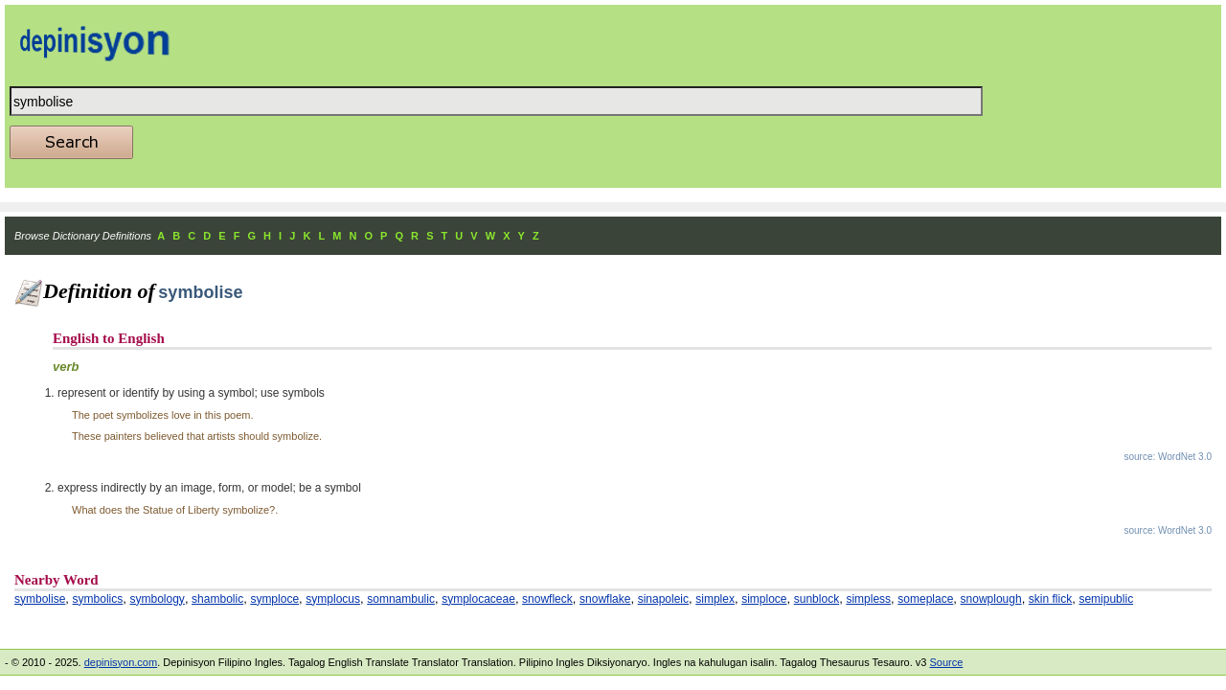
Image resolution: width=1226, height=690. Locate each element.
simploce (763, 599)
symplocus (333, 599)
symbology (157, 599)
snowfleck (547, 599)
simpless (868, 599)
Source (946, 662)
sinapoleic (663, 599)
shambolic (217, 599)
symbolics (98, 599)
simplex (715, 599)
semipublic (1105, 599)
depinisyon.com (120, 662)
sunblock (816, 599)
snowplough (991, 599)
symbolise (39, 599)
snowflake (604, 599)
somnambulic (401, 599)
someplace (925, 599)
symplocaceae (478, 599)
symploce (274, 599)
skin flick (1050, 599)
